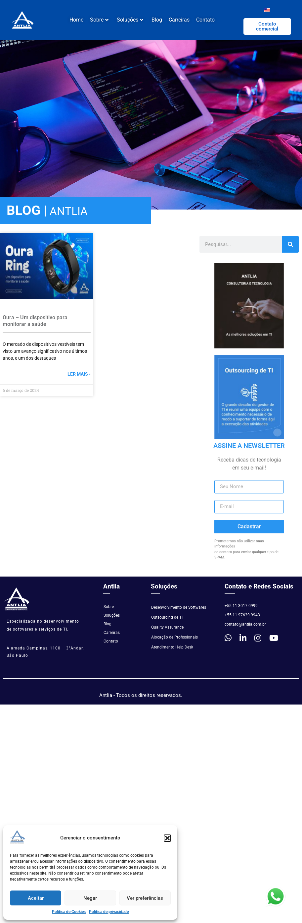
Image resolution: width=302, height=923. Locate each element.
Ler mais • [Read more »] (79, 374)
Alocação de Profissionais (174, 637)
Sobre (99, 20)
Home (76, 20)
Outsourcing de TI (167, 617)
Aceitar (36, 898)
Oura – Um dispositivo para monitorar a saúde (35, 320)
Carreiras (179, 20)
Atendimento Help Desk (172, 647)
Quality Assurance (167, 627)
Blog (156, 20)
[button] (167, 838)
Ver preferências (145, 898)
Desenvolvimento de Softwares (178, 607)
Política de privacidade (109, 911)
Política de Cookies (69, 911)
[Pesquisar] (290, 244)
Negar (90, 898)
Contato (205, 20)
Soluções (130, 20)
